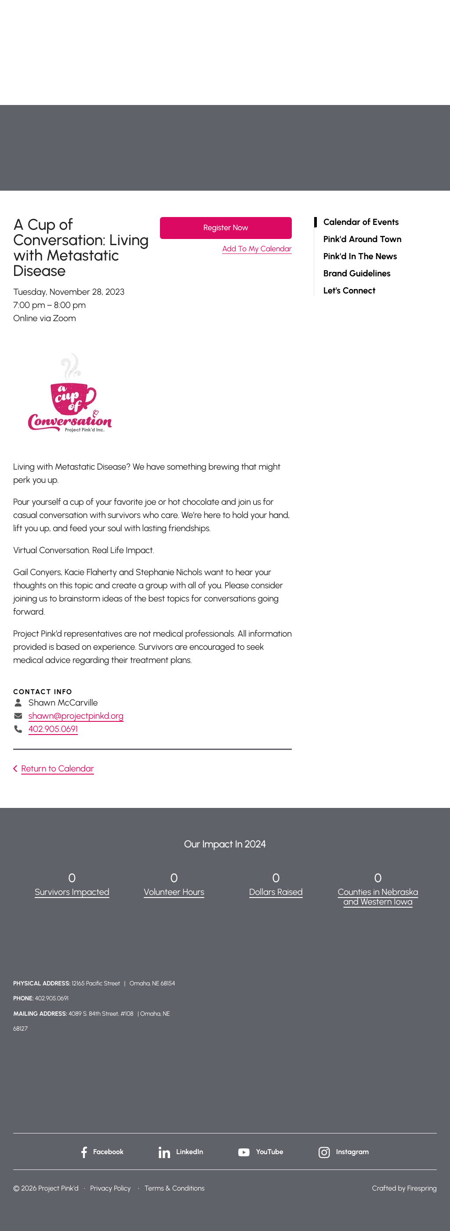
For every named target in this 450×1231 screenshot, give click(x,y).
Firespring (422, 1188)
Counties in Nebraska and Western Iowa (378, 897)
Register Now (225, 227)
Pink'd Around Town (362, 239)
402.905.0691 (53, 729)
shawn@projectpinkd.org (76, 715)
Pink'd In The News (360, 256)
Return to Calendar (57, 768)
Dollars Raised (276, 892)
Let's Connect (349, 291)
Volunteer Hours (174, 892)
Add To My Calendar (257, 248)
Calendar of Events (361, 222)
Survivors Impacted (72, 892)
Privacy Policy (110, 1188)
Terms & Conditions (175, 1188)
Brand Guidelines (357, 273)
